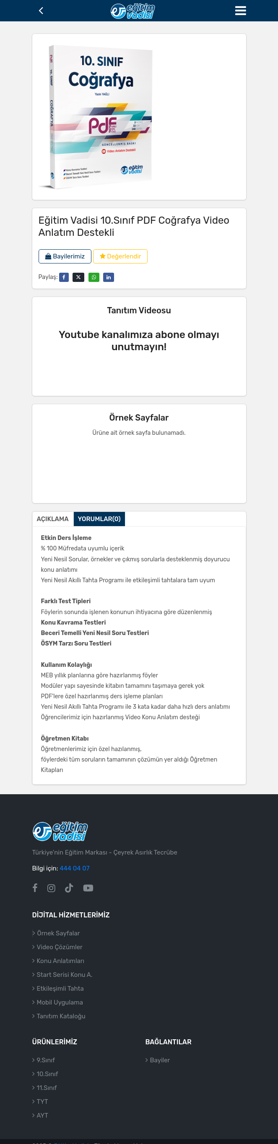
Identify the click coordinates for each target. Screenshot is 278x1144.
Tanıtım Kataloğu (61, 1026)
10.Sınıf (47, 1084)
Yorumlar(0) (99, 519)
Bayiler (160, 1070)
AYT (42, 1125)
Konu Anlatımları (61, 971)
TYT (42, 1112)
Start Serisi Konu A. (65, 985)
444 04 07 (74, 879)
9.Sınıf (46, 1070)
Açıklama (53, 519)
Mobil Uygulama (60, 1012)
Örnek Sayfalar (58, 943)
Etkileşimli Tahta (60, 998)
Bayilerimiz (65, 256)
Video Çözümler (60, 957)
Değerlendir (120, 256)
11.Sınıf (47, 1098)
